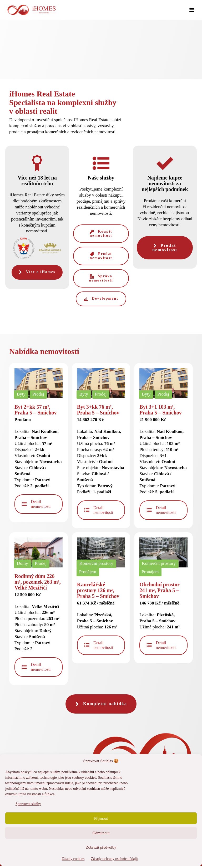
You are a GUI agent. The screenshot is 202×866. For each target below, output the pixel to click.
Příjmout (101, 818)
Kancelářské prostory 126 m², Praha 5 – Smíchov (98, 590)
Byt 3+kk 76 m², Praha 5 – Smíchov (98, 410)
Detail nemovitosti (36, 504)
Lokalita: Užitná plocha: (97, 615)
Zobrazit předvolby (101, 847)
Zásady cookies (73, 859)
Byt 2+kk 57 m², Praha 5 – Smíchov (35, 410)
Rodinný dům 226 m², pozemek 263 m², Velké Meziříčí (37, 582)
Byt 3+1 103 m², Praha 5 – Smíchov (160, 410)
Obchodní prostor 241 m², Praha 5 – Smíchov (159, 590)
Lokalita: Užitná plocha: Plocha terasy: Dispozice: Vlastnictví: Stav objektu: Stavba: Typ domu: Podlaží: (100, 455)
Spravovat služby (28, 804)
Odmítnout (100, 833)
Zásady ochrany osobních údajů (114, 859)
